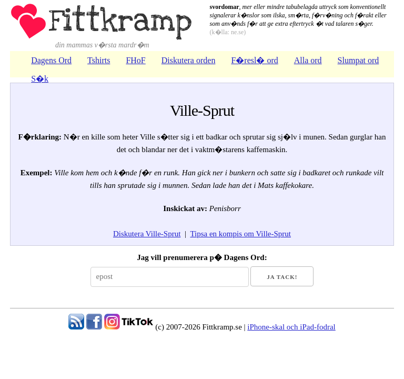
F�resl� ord (254, 60)
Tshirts (98, 60)
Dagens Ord (51, 60)
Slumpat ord (358, 60)
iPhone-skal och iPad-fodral (291, 327)
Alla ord (308, 60)
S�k (39, 78)
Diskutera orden (188, 60)
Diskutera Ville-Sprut (146, 234)
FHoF (135, 60)
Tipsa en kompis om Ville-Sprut (240, 234)
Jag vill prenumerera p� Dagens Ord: (202, 257)
